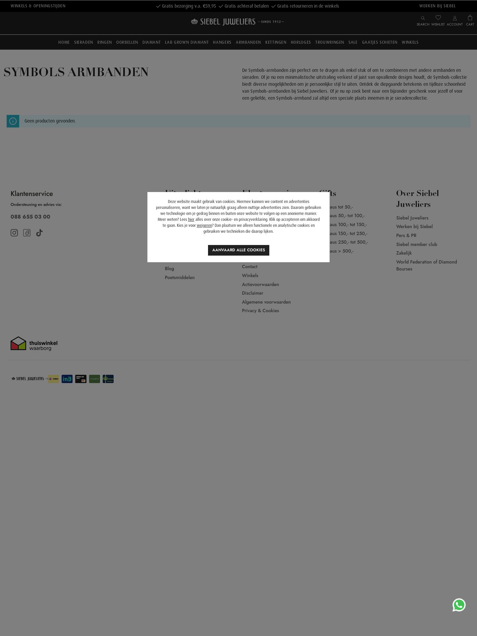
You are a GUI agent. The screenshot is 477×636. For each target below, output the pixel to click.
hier (191, 219)
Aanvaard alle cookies (238, 250)
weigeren (204, 225)
